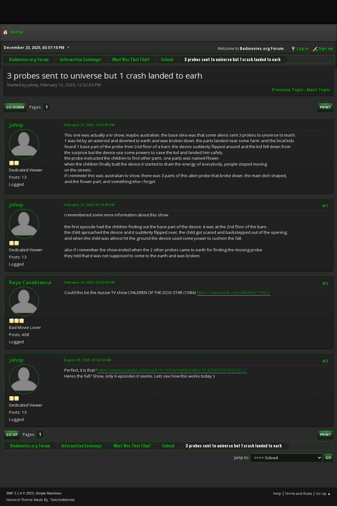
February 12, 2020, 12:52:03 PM (89, 125)
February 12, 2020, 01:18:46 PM (89, 204)
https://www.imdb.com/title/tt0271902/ (233, 292)
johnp (16, 125)
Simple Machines (48, 493)
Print (325, 107)
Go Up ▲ (323, 493)
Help (277, 493)
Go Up (11, 434)
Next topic (318, 90)
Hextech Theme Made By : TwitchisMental (40, 499)
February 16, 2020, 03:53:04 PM (89, 282)
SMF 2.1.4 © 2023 (20, 493)
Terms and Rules (298, 493)
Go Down (15, 107)
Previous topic (288, 90)
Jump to (241, 457)
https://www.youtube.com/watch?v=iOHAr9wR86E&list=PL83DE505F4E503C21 (172, 370)
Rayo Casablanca (30, 282)
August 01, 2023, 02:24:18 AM (87, 360)
